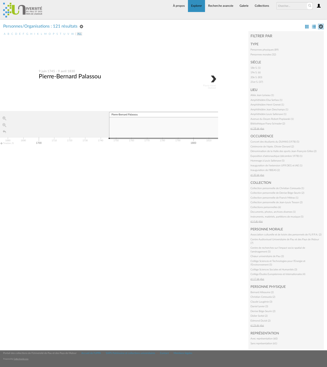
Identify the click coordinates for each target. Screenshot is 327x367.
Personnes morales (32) (263, 54)
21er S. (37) (257, 82)
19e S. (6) (256, 72)
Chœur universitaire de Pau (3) (267, 256)
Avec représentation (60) (264, 338)
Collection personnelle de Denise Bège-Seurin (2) (277, 193)
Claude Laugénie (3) (261, 301)
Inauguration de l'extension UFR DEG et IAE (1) (276, 165)
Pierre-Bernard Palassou (70, 77)
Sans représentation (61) (264, 343)
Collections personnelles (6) (266, 207)
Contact (164, 353)
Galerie (244, 5)
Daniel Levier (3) (259, 306)
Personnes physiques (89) (265, 49)
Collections (262, 5)
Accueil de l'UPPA (91, 353)
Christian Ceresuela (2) (263, 297)
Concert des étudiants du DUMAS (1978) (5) (275, 141)
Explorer (196, 5)
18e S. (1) (256, 68)
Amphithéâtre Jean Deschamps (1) (269, 109)
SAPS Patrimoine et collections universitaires (130, 353)
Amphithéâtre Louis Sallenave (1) (268, 114)
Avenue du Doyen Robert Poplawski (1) (272, 119)
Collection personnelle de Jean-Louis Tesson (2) (277, 202)
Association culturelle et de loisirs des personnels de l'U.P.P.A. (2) (286, 234)
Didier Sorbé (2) (259, 316)
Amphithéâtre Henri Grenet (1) (267, 104)
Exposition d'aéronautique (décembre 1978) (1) (276, 156)
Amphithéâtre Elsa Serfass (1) (266, 100)
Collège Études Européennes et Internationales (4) (278, 274)
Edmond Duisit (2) (261, 320)
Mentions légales (183, 353)
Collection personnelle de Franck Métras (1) (274, 197)
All (79, 34)
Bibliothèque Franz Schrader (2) (268, 123)
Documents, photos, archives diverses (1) (273, 212)
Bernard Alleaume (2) (262, 292)
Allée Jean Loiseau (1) (262, 95)
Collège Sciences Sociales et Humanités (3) (274, 269)
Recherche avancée (220, 5)
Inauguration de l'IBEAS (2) (265, 170)
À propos (179, 5)
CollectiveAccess (21, 359)
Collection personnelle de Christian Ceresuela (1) (277, 188)
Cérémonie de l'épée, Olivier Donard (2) (272, 146)
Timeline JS (7, 143)
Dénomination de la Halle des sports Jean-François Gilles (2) (283, 151)
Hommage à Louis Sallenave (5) (267, 160)
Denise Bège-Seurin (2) (263, 311)
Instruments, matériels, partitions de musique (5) (277, 216)
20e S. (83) (256, 77)
